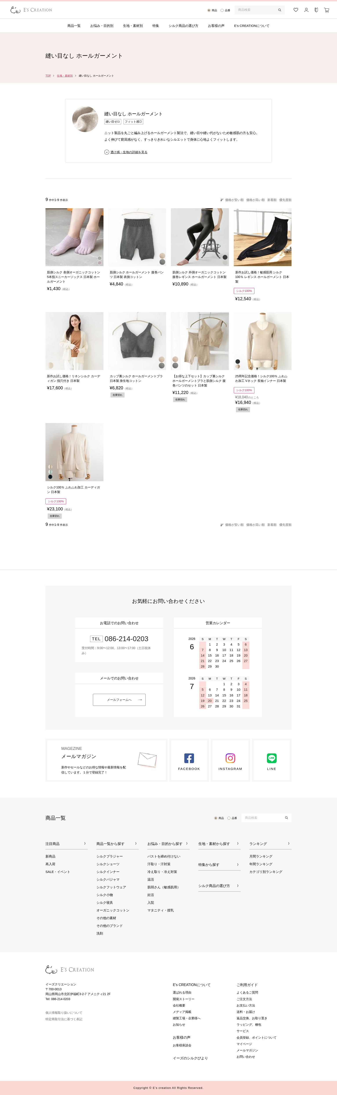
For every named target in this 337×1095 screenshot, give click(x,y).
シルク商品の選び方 (183, 26)
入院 (150, 902)
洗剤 (99, 933)
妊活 (150, 895)
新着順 (272, 200)
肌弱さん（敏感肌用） (163, 887)
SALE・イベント (57, 872)
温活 (150, 879)
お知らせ (179, 1024)
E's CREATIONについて (192, 985)
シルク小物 (104, 895)
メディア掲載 (182, 1012)
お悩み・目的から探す (165, 844)
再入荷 (50, 864)
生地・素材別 (133, 26)
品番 (227, 10)
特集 (155, 26)
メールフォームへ (119, 699)
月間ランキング (260, 856)
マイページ (244, 1044)
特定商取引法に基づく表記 (63, 1019)
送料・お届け (246, 1012)
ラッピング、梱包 (249, 1024)
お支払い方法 (246, 1005)
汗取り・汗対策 (158, 864)
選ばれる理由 (182, 992)
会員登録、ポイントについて (257, 1037)
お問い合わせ (246, 1056)
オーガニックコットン (112, 910)
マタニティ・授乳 (160, 910)
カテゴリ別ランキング (265, 872)
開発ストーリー (183, 999)
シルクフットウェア (111, 887)
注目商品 (52, 844)
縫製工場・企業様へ (187, 1018)
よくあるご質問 (247, 992)
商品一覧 (74, 26)
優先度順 (285, 200)
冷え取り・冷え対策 (162, 872)
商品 (214, 10)
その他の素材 (106, 918)
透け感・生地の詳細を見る (129, 152)
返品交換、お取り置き (252, 1018)
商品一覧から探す (110, 844)
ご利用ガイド (247, 985)
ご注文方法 (244, 999)
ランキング (258, 844)
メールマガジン (247, 1050)
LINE (272, 762)
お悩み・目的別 (101, 26)
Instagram (230, 762)
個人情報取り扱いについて (63, 1012)
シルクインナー (108, 872)
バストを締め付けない (163, 856)
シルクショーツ (108, 864)
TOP (48, 75)
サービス (243, 1031)
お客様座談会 (182, 1045)
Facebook (189, 762)
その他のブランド (109, 926)
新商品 (50, 856)
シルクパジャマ (108, 879)
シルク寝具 (104, 902)
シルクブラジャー (109, 856)
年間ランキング (260, 864)
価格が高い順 (255, 200)
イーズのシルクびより (190, 1058)
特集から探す (208, 865)
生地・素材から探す (214, 844)
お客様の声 (216, 26)
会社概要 (179, 1005)
